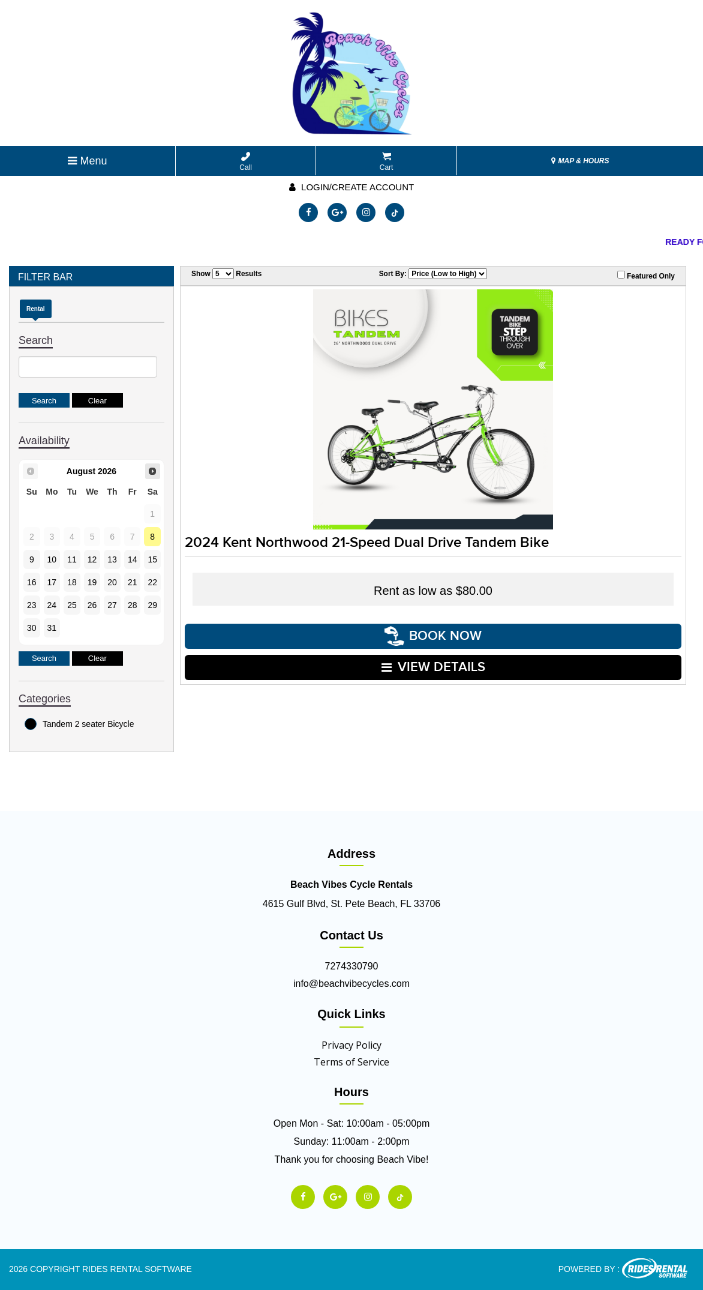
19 (92, 582)
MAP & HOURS (580, 161)
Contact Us (351, 935)
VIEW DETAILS (433, 667)
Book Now (433, 636)
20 (112, 582)
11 (72, 559)
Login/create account (351, 187)
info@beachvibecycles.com (351, 983)
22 (152, 582)
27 (112, 605)
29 (152, 605)
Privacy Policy (351, 1045)
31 (52, 628)
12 (92, 559)
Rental (35, 309)
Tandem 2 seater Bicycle (79, 724)
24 (52, 605)
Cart (386, 162)
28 (132, 605)
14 (132, 559)
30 (32, 628)
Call (245, 162)
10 (52, 559)
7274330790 (351, 966)
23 (32, 605)
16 (32, 582)
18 (72, 582)
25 (72, 605)
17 (52, 582)
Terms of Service (351, 1061)
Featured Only (646, 275)
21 (132, 582)
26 (92, 605)
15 (152, 559)
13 (112, 559)
